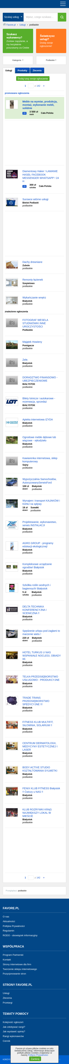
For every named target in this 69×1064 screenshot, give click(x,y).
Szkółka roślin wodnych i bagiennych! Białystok (36, 587)
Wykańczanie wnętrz (34, 297)
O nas (6, 916)
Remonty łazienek (32, 279)
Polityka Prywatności (14, 926)
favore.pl (25, 4)
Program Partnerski (13, 955)
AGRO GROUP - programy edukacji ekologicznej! (37, 545)
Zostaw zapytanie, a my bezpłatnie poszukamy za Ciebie (17, 40)
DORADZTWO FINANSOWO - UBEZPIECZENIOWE (40, 379)
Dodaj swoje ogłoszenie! (51, 40)
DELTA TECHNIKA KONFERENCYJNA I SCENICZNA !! (34, 610)
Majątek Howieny (32, 341)
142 (38, 86)
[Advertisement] (34, 143)
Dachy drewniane (32, 262)
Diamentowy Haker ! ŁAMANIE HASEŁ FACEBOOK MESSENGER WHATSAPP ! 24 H (40, 176)
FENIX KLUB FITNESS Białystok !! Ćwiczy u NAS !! (41, 790)
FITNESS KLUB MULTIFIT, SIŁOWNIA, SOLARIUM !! (37, 724)
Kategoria (17, 60)
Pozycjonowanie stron (14, 973)
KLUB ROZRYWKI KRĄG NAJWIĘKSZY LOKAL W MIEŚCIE (37, 813)
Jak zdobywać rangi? (14, 1026)
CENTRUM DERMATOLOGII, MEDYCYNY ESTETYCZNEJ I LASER (39, 746)
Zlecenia (37, 70)
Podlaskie (50, 60)
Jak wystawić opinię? (14, 1031)
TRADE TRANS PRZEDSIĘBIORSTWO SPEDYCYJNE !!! (35, 701)
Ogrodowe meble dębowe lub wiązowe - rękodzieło (39, 439)
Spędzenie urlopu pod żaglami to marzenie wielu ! (41, 632)
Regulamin (8, 930)
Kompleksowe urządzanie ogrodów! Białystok (37, 566)
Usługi (8, 70)
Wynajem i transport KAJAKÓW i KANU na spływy (41, 502)
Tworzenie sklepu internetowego (20, 969)
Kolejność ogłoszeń (13, 1022)
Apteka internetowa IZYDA (37, 419)
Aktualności (9, 921)
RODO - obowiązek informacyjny (20, 935)
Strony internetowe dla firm (17, 964)
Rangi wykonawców (13, 1036)
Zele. (25, 359)
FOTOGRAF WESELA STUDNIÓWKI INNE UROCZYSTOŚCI (35, 323)
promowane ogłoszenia (17, 93)
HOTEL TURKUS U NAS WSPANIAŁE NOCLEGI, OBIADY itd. (41, 655)
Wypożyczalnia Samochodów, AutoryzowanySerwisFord (39, 481)
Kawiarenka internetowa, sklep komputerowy (39, 460)
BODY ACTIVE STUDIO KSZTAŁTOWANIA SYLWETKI (39, 769)
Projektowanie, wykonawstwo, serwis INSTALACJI (39, 524)
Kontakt (7, 959)
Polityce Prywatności (38, 1055)
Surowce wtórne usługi (35, 199)
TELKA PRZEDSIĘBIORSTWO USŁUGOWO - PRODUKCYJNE (40, 678)
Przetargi (7, 1002)
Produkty (22, 70)
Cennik (6, 1041)
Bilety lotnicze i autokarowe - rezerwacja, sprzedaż (38, 400)
